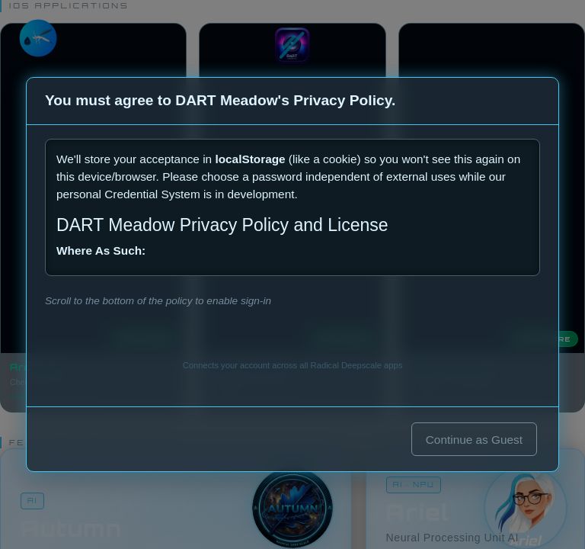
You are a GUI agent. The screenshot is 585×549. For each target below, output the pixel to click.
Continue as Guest (474, 439)
